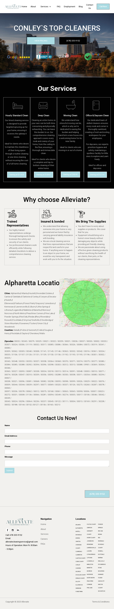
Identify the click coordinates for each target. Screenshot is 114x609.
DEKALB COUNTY (80, 578)
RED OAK (100, 531)
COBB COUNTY (79, 561)
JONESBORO (90, 541)
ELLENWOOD (79, 585)
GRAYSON (89, 527)
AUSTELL (78, 531)
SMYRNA (100, 557)
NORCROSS (90, 574)
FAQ (58, 6)
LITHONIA (89, 557)
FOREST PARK (79, 591)
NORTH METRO (91, 577)
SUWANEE (100, 574)
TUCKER (100, 577)
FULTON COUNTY (91, 524)
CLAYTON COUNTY (80, 558)
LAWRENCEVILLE (91, 547)
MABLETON (90, 564)
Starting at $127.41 (97, 175)
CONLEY (78, 564)
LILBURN (89, 551)
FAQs (43, 544)
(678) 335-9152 (73, 41)
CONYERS (78, 568)
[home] (13, 6)
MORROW (89, 571)
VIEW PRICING (41, 41)
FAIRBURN (78, 588)
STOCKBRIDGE (102, 564)
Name (7, 425)
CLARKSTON (79, 554)
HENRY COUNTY (91, 537)
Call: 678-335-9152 (14, 535)
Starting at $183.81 (70, 174)
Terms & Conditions (101, 602)
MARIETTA (89, 567)
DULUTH (78, 581)
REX (99, 537)
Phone (7, 446)
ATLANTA (78, 524)
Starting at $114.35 (16, 175)
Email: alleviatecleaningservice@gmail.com (22, 540)
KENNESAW (90, 544)
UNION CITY (101, 581)
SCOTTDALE (101, 554)
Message (9, 457)
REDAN (100, 534)
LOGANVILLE (90, 561)
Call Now (103, 6)
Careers (44, 539)
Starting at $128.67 (43, 175)
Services (44, 6)
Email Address (11, 436)
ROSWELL (100, 551)
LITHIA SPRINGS (91, 554)
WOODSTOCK (101, 591)
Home (24, 6)
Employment (69, 6)
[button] (46, 6)
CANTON (78, 541)
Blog (81, 6)
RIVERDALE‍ (101, 541)
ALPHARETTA (79, 528)
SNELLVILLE (101, 561)
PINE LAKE (89, 587)
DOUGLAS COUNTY (81, 574)
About (33, 6)
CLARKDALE (79, 551)
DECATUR (78, 571)
